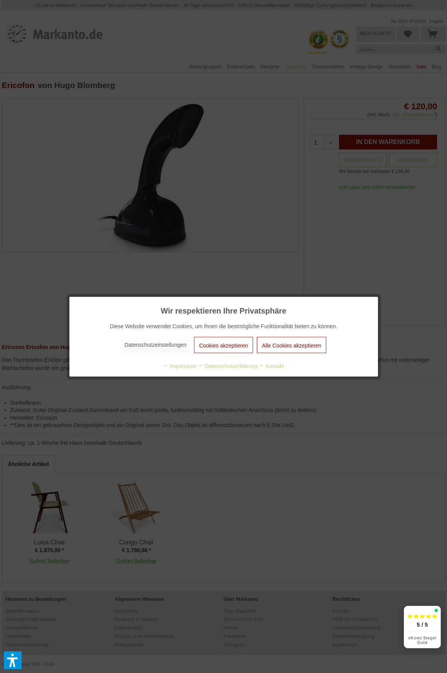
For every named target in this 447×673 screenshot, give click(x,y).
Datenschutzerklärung (227, 366)
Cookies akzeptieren (223, 345)
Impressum (179, 366)
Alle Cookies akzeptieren (291, 345)
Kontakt (271, 366)
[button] (13, 660)
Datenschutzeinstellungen (155, 344)
